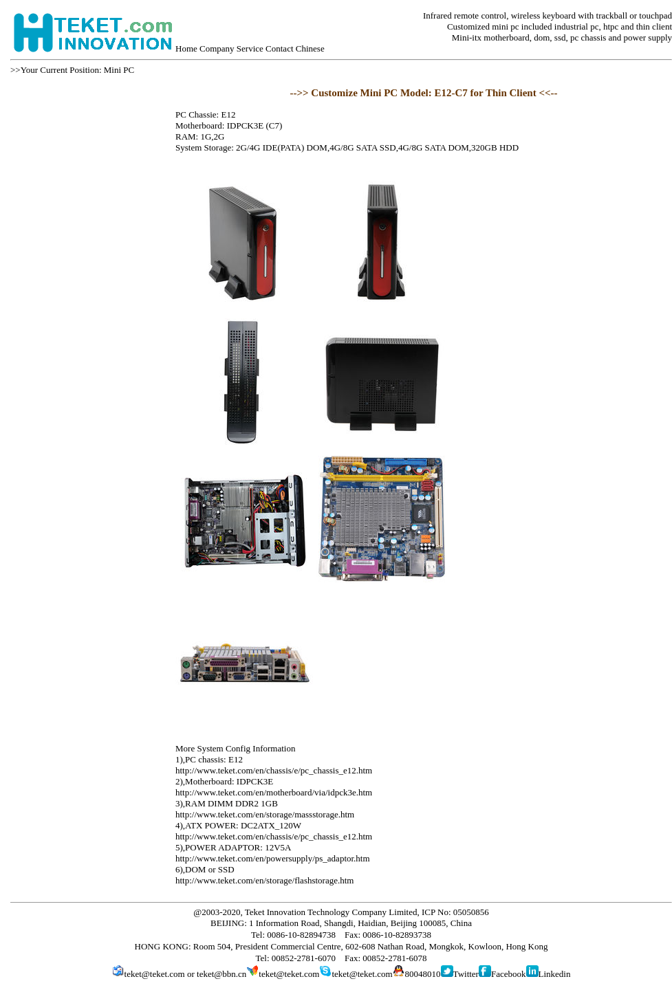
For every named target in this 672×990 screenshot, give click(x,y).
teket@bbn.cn (221, 974)
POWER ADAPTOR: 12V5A (238, 847)
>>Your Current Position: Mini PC (72, 70)
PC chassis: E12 (214, 759)
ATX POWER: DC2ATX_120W (243, 825)
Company (217, 48)
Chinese (310, 48)
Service (250, 48)
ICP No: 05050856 (455, 912)
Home (186, 48)
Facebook (508, 974)
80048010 (423, 974)
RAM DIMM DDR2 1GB (231, 803)
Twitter (466, 974)
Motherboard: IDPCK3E (229, 781)
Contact (279, 48)
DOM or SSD (210, 869)
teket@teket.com (154, 974)
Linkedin (555, 974)
